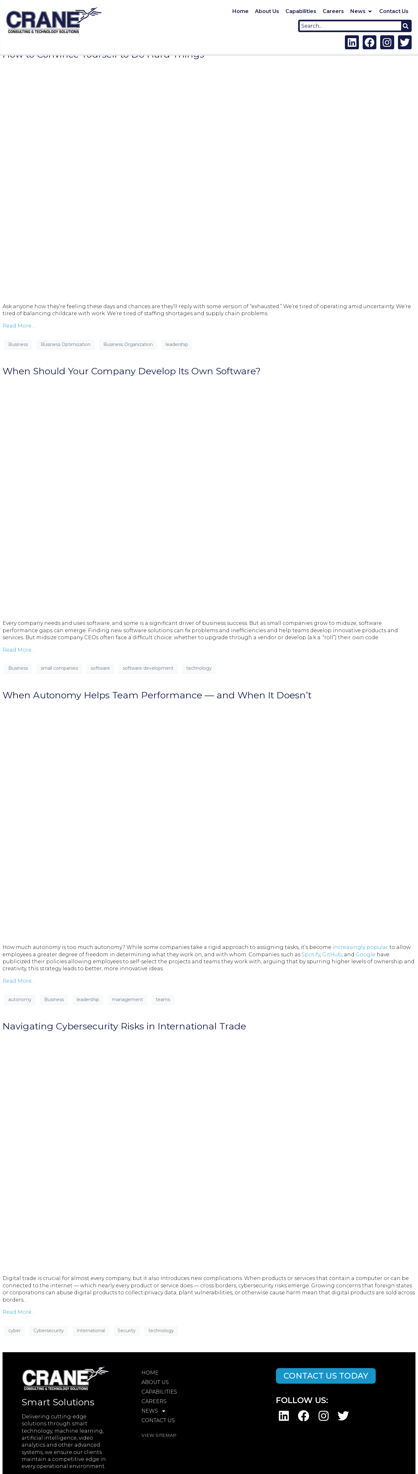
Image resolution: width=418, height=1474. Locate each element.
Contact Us (158, 1420)
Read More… (19, 326)
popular (377, 947)
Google (365, 955)
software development (148, 668)
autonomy (19, 999)
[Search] (405, 26)
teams (163, 999)
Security (127, 1330)
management (127, 999)
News (153, 1411)
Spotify (311, 955)
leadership (177, 344)
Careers (154, 1401)
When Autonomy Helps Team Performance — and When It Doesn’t (157, 695)
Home (150, 1373)
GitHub (332, 955)
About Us (155, 1382)
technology (199, 668)
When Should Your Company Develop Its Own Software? (132, 371)
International (91, 1330)
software (100, 668)
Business (18, 344)
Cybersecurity (48, 1330)
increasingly (348, 947)
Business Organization (128, 344)
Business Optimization (66, 344)
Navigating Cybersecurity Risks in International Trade (124, 1026)
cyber (14, 1330)
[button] (361, 11)
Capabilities (159, 1392)
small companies (59, 668)
